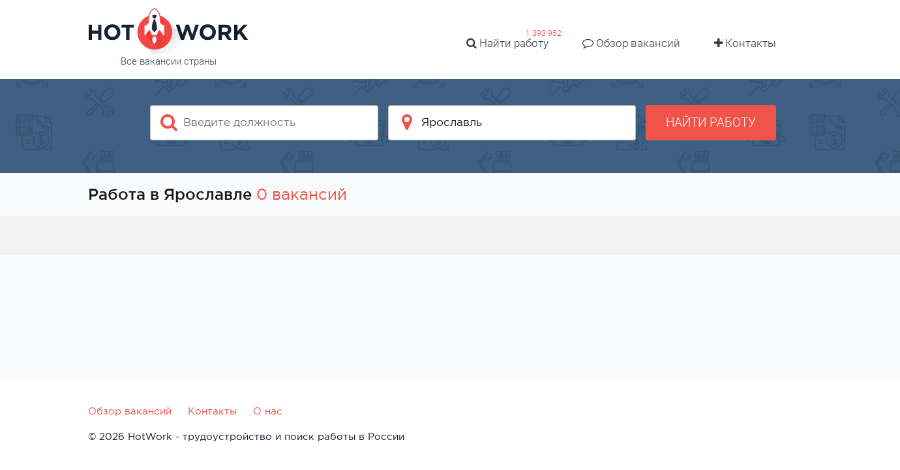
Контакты (745, 43)
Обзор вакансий (631, 43)
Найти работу (507, 43)
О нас (267, 410)
